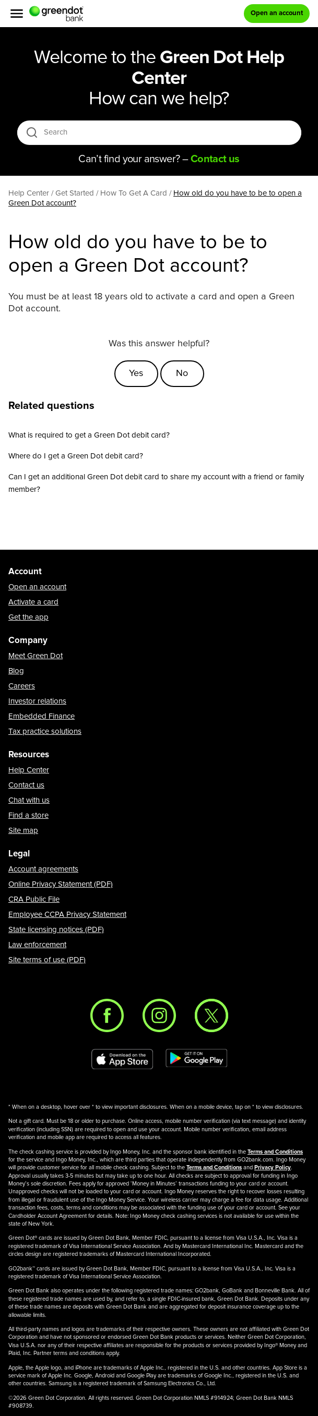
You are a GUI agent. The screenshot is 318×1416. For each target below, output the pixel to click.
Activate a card (33, 602)
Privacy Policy (272, 1167)
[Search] (160, 132)
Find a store (28, 815)
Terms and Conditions (275, 1152)
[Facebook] (107, 1015)
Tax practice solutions (44, 731)
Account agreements (43, 869)
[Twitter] (211, 1015)
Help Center (28, 770)
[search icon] (31, 132)
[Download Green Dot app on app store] (122, 1059)
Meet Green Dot (35, 656)
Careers (21, 686)
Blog (16, 671)
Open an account (37, 587)
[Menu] (16, 13)
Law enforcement (37, 945)
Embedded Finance (41, 716)
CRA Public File (34, 899)
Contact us (26, 785)
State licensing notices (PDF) (56, 930)
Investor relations (37, 701)
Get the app (28, 617)
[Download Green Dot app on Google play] (196, 1059)
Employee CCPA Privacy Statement (67, 914)
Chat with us (29, 800)
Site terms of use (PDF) (47, 960)
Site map (23, 830)
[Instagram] (159, 1015)
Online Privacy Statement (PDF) (60, 884)
